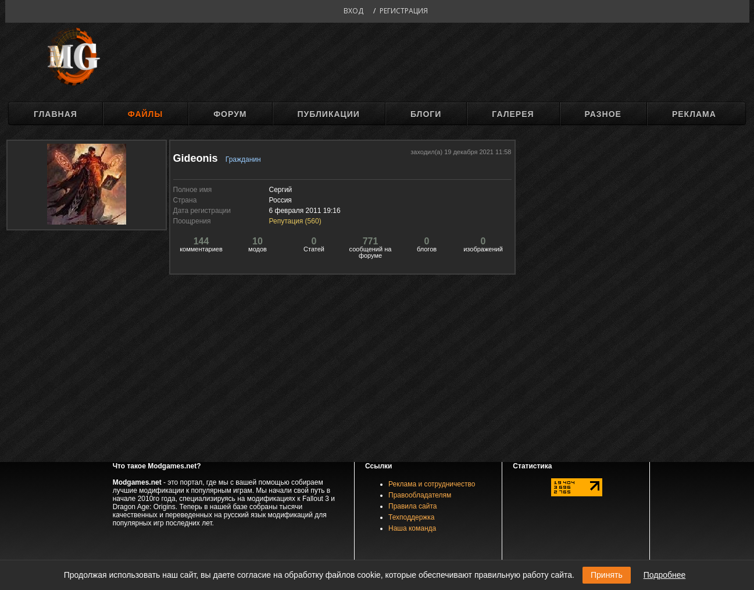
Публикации (329, 114)
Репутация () (295, 221)
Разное (603, 114)
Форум (229, 114)
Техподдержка (411, 517)
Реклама (694, 114)
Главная (55, 114)
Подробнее (665, 575)
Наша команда (412, 528)
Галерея (513, 114)
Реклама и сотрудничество (431, 484)
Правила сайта (412, 506)
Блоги (425, 114)
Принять (607, 575)
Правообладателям (419, 495)
